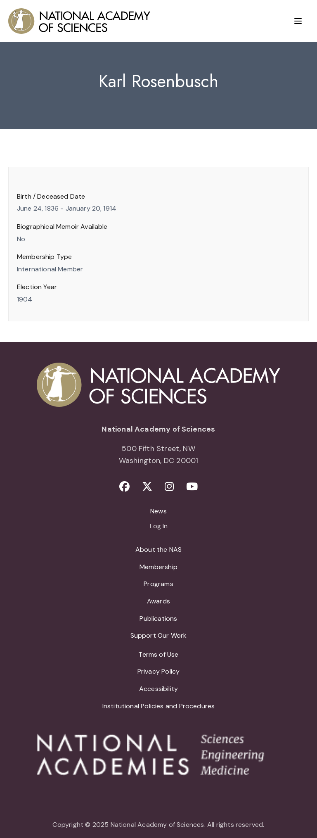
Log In (159, 526)
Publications (158, 618)
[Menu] (298, 21)
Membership (158, 567)
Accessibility (158, 688)
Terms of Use (158, 654)
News (158, 511)
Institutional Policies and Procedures (158, 706)
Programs (158, 583)
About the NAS (158, 549)
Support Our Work (158, 635)
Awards (158, 601)
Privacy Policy (158, 671)
